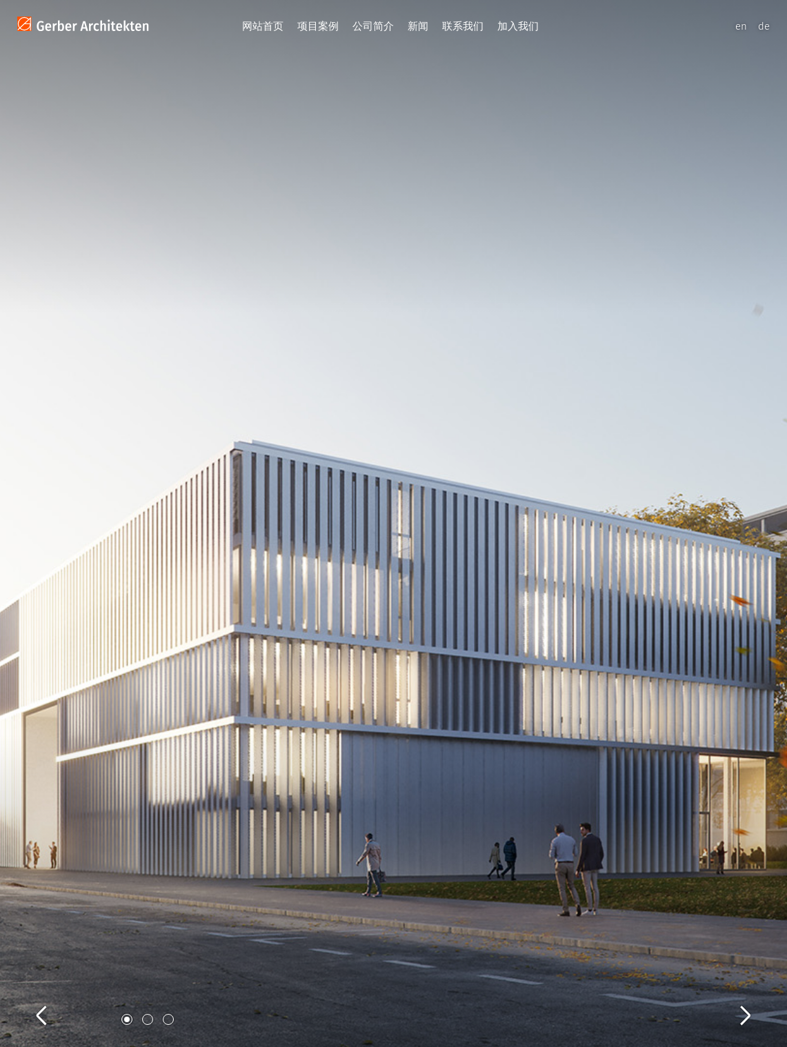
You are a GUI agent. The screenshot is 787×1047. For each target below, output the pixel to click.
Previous (55, 1000)
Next (732, 1000)
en (741, 26)
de (764, 26)
